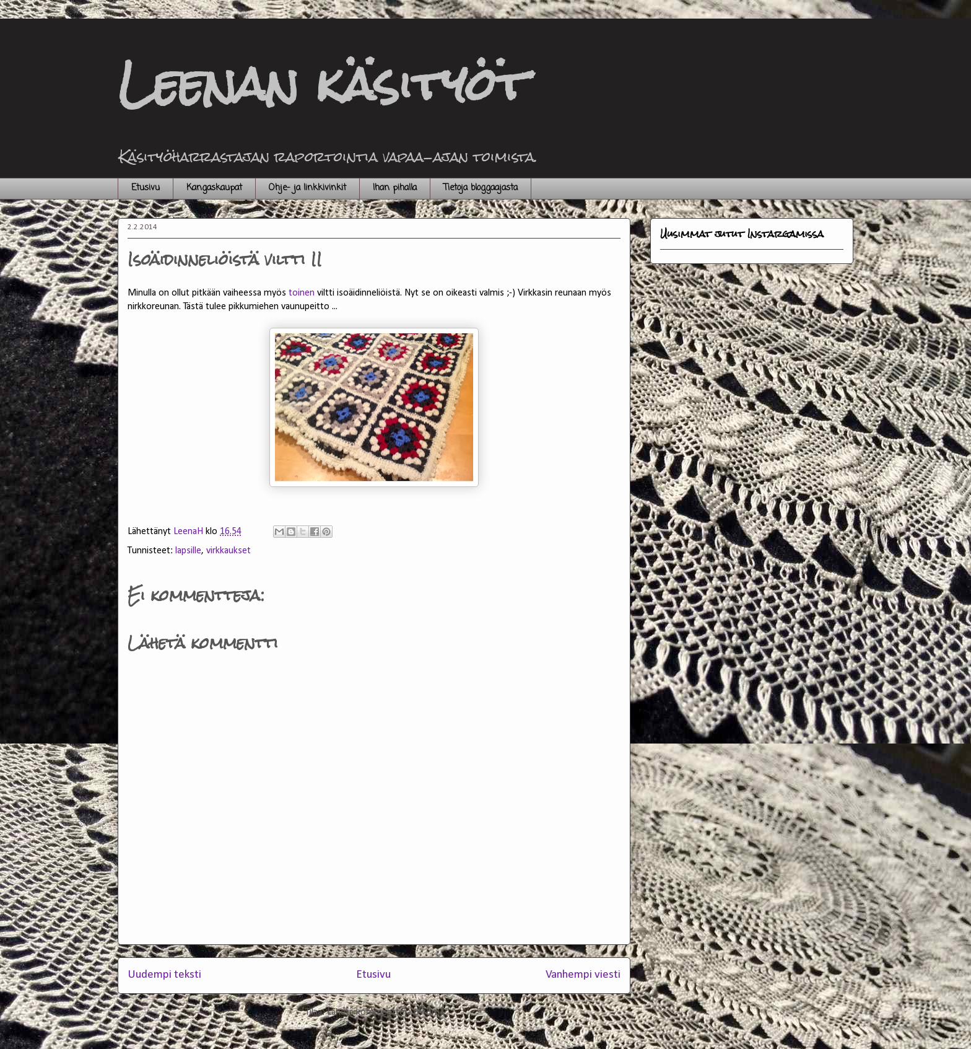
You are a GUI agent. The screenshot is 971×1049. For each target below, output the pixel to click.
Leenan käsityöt (323, 84)
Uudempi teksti (164, 975)
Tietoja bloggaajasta (480, 188)
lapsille (188, 551)
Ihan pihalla (395, 188)
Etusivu (145, 188)
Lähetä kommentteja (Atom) (385, 1012)
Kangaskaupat (214, 188)
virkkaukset (228, 551)
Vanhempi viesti (583, 975)
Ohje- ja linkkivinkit (307, 188)
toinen (302, 293)
